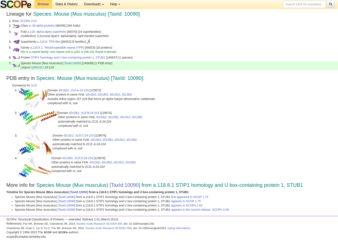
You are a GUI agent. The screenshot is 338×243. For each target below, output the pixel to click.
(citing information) (179, 228)
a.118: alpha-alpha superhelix (46, 31)
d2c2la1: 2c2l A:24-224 (74, 90)
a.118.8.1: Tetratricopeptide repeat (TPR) (57, 47)
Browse (43, 4)
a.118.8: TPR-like (48, 41)
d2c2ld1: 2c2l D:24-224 (77, 158)
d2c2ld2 (127, 94)
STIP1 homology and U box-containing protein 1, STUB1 (68, 57)
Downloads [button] (94, 4)
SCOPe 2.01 (28, 21)
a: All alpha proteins (42, 25)
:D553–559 (108, 228)
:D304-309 (99, 223)
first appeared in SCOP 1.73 (189, 197)
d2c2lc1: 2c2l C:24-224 (78, 135)
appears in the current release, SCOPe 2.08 (200, 209)
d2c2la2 (91, 94)
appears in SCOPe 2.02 (186, 205)
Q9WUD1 (37, 67)
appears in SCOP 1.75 (186, 201)
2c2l (34, 85)
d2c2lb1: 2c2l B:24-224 (84, 113)
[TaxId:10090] (72, 63)
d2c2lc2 (115, 94)
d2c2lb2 (103, 94)
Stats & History (66, 4)
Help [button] (115, 4)
